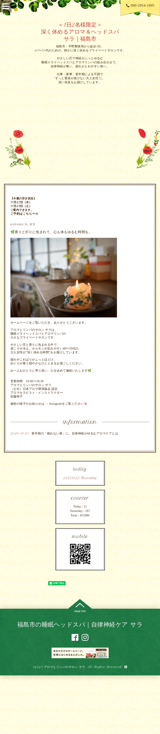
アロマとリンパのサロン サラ (64, 667)
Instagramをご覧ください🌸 (68, 403)
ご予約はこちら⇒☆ (24, 213)
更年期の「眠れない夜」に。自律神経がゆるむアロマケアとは (75, 433)
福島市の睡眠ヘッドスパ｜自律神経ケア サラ (80, 624)
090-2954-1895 (140, 5)
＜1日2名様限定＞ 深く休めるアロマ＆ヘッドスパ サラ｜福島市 (80, 31)
